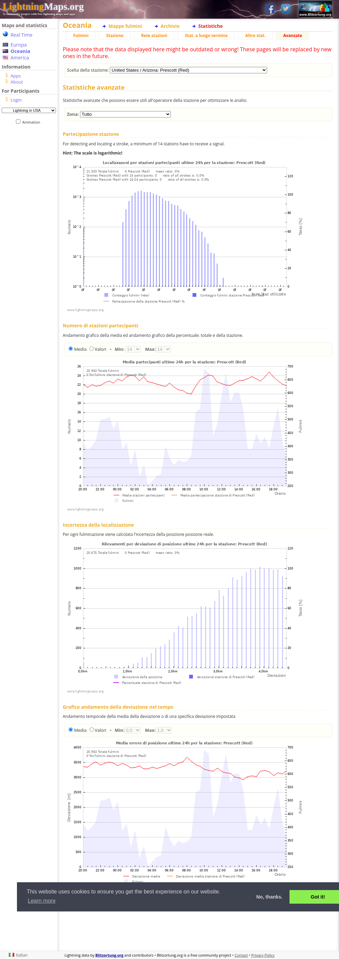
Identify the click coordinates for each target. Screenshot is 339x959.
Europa (19, 44)
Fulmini (80, 35)
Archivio (170, 26)
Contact (241, 955)
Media (80, 349)
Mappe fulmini (125, 26)
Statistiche (210, 26)
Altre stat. (255, 35)
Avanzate (292, 35)
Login (16, 100)
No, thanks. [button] (269, 897)
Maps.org (43, 6)
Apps (16, 76)
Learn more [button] (42, 901)
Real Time (22, 35)
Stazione (114, 35)
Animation (32, 122)
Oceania (20, 51)
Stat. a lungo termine (206, 35)
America (20, 57)
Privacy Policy (263, 955)
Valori (100, 349)
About (17, 82)
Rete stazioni (154, 35)
